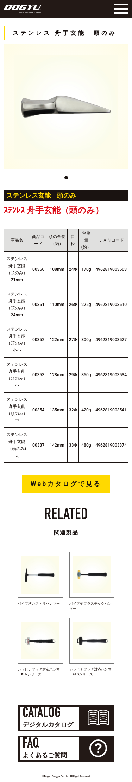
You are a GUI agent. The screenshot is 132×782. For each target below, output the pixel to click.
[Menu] (119, 9)
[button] (66, 177)
